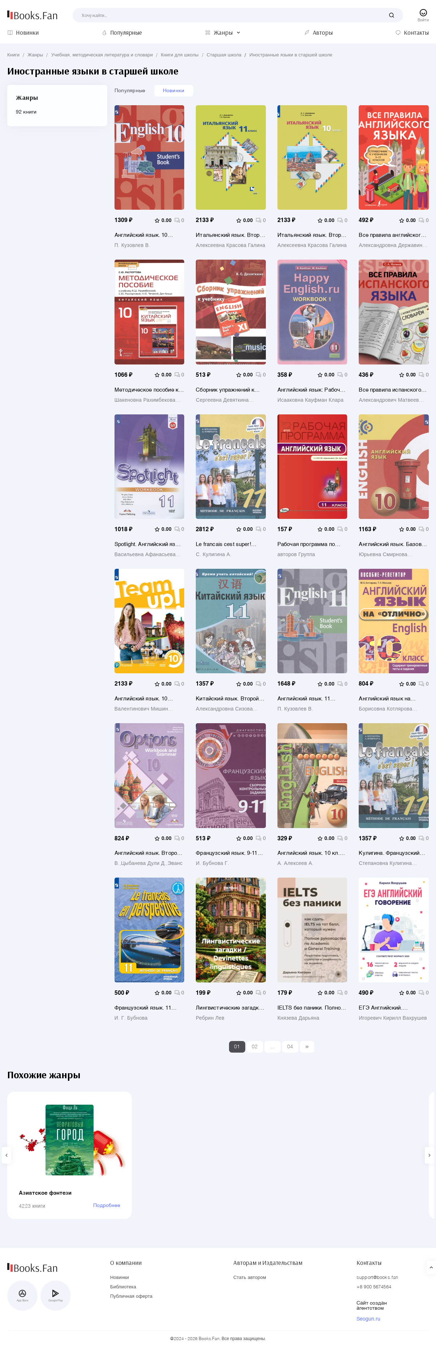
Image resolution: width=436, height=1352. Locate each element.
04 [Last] (290, 1046)
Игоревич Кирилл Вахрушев (393, 1018)
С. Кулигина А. (214, 554)
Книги (13, 55)
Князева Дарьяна (298, 1018)
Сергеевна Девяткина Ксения (222, 400)
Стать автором (249, 1277)
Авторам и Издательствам (267, 1262)
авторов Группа (296, 554)
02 (255, 1046)
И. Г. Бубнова (131, 1018)
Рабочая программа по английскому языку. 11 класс (306, 544)
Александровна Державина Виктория (392, 245)
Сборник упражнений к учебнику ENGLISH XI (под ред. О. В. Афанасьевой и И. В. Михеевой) (230, 390)
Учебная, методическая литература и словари (102, 55)
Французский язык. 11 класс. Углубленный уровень (143, 1008)
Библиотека (123, 1287)
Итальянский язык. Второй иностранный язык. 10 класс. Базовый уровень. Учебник (312, 235)
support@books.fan (377, 1277)
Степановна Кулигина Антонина (385, 863)
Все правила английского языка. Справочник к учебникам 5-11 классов (391, 235)
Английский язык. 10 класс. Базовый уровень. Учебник (146, 698)
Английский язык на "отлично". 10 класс (384, 698)
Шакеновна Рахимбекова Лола (145, 400)
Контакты (369, 1262)
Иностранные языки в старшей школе (291, 55)
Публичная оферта (131, 1296)
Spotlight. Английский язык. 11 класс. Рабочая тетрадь (149, 544)
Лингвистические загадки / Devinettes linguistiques (230, 1008)
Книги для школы (179, 55)
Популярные (130, 90)
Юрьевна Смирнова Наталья (383, 554)
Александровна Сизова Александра (224, 709)
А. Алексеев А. (295, 863)
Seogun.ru (368, 1319)
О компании (125, 1262)
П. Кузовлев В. (132, 245)
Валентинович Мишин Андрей (141, 709)
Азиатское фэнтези (45, 1193)
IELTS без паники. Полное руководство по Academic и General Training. (310, 1008)
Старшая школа (224, 55)
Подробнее (106, 1205)
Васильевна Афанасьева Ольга (145, 554)
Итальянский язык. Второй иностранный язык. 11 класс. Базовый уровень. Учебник (231, 235)
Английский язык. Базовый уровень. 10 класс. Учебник (393, 544)
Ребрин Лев (210, 1018)
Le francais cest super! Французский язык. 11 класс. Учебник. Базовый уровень (228, 544)
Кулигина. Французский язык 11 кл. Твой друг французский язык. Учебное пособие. (389, 853)
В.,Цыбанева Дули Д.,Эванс (149, 863)
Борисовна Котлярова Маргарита (385, 709)
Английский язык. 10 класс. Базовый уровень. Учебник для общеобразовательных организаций (146, 235)
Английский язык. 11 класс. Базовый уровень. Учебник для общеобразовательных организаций (309, 698)
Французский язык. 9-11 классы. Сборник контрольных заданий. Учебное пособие (226, 853)
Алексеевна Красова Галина (230, 245)
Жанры (35, 55)
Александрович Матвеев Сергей (389, 400)
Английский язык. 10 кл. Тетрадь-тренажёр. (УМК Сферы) (309, 853)
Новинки (174, 90)
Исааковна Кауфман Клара (310, 400)
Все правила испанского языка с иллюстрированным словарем (390, 390)
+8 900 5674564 (374, 1287)
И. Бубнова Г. (212, 863)
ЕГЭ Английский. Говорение (380, 1008)
